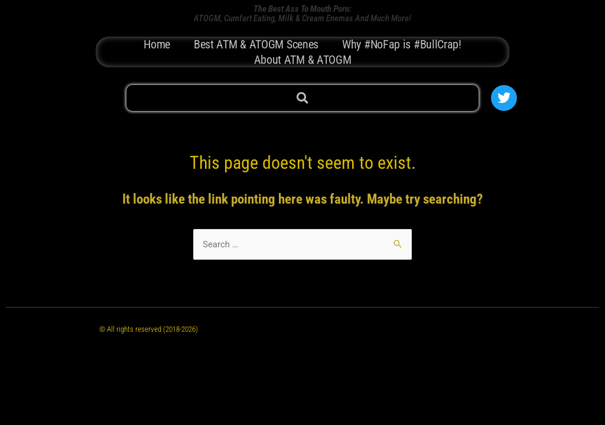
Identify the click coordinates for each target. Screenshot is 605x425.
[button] (302, 98)
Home (157, 44)
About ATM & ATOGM (303, 60)
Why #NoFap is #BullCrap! (401, 44)
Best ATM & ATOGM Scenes (256, 44)
